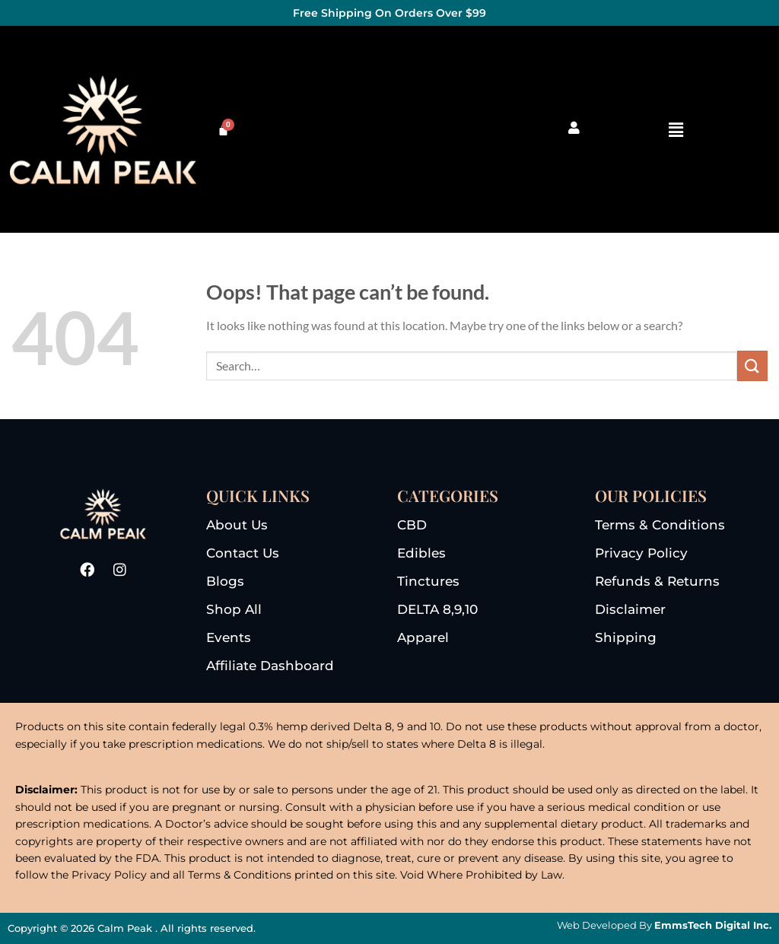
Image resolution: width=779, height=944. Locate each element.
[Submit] (752, 365)
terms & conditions (660, 524)
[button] (675, 130)
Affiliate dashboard (270, 665)
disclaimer (630, 609)
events (228, 637)
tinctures (428, 581)
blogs (225, 581)
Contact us (242, 553)
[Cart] (223, 129)
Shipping (626, 637)
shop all (234, 609)
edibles (421, 553)
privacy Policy (641, 553)
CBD (412, 524)
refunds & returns (657, 581)
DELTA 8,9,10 (437, 609)
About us (237, 524)
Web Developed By (664, 925)
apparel (423, 637)
